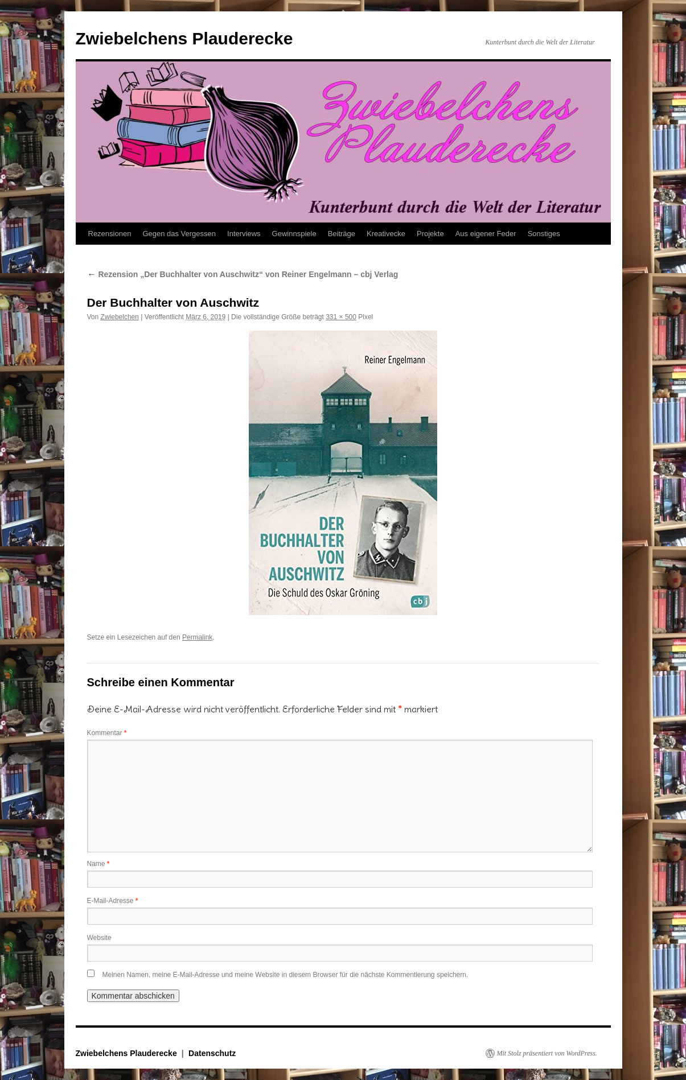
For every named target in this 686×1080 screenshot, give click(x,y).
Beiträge (341, 233)
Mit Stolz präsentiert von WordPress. (547, 1053)
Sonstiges (544, 233)
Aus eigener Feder (485, 233)
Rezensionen (110, 233)
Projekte (430, 233)
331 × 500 (341, 317)
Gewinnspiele (294, 233)
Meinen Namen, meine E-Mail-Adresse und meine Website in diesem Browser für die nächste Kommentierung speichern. (285, 975)
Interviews (244, 233)
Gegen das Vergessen (179, 233)
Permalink (197, 637)
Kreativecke (386, 233)
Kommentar (107, 733)
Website (99, 938)
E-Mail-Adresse (112, 901)
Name (98, 864)
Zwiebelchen (120, 317)
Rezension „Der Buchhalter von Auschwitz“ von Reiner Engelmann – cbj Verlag (243, 274)
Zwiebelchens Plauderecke (184, 38)
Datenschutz (212, 1053)
